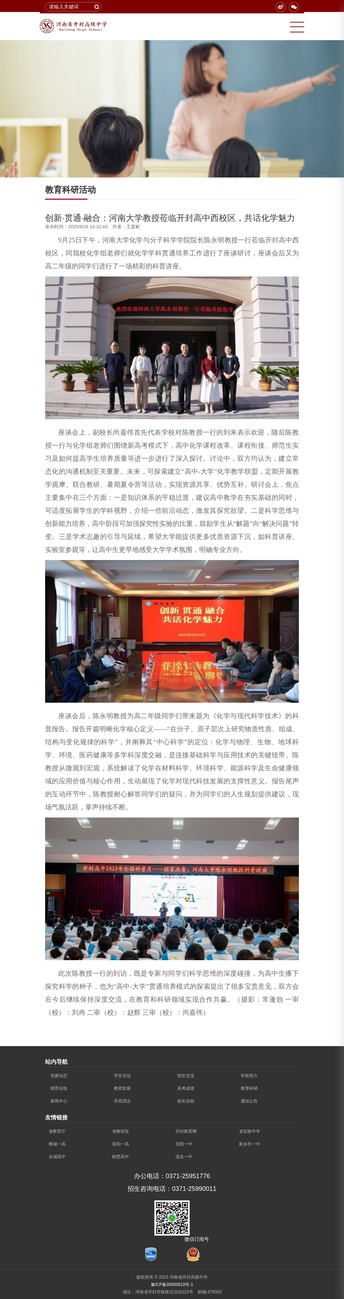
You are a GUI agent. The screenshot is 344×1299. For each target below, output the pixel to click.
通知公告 (249, 1101)
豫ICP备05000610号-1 (172, 1284)
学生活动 (122, 1075)
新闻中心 (58, 1101)
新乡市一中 (249, 1144)
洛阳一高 (120, 1144)
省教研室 (120, 1131)
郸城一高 (57, 1144)
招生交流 (185, 1075)
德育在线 (58, 1088)
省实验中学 (249, 1131)
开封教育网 (186, 1131)
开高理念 (122, 1101)
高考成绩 (185, 1088)
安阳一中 (184, 1144)
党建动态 (58, 1075)
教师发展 (122, 1088)
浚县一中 (184, 1156)
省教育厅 (57, 1131)
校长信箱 (185, 1101)
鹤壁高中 (120, 1156)
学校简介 (249, 1075)
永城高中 (57, 1156)
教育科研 (249, 1088)
